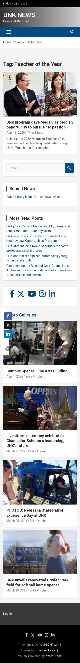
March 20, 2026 (16, 590)
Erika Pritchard (35, 376)
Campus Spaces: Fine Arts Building (37, 371)
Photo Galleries (21, 315)
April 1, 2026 (14, 376)
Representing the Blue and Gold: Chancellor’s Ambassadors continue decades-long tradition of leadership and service (39, 270)
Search (69, 168)
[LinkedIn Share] (8, 334)
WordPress (54, 656)
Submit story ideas (19, 197)
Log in (7, 614)
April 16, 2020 (15, 132)
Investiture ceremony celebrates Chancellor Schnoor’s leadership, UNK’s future (35, 440)
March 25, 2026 (16, 521)
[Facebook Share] (8, 316)
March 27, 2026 (16, 451)
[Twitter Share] (8, 325)
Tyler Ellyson (35, 132)
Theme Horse (45, 650)
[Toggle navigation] (9, 32)
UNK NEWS (19, 15)
